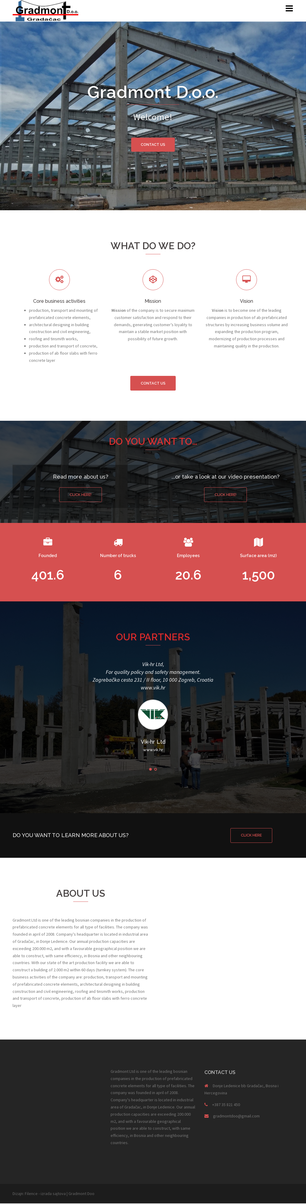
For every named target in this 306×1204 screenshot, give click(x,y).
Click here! (80, 495)
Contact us (153, 383)
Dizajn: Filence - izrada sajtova (39, 1194)
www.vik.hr (153, 688)
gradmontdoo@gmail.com (236, 1117)
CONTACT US (153, 144)
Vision (246, 301)
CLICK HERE (251, 836)
